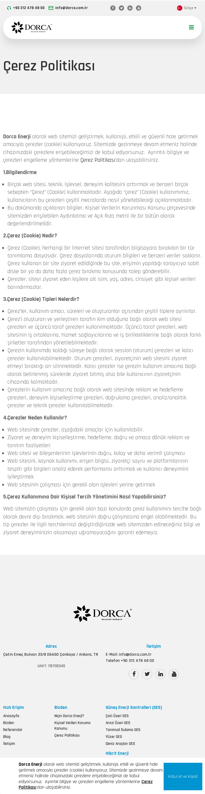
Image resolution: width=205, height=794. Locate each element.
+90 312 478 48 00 (29, 7)
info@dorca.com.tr (71, 7)
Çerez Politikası (97, 184)
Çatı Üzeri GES (117, 753)
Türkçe (185, 8)
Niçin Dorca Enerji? (69, 753)
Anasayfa (11, 753)
